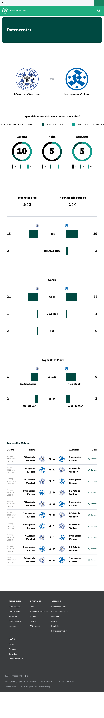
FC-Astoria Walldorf (29, 459)
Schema (92, 459)
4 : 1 (52, 526)
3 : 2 (52, 481)
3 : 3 (52, 560)
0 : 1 (52, 458)
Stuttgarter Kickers (75, 459)
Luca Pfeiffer (75, 406)
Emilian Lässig (28, 384)
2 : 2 (52, 515)
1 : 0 (52, 492)
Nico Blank (74, 384)
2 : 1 (52, 470)
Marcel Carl (29, 406)
